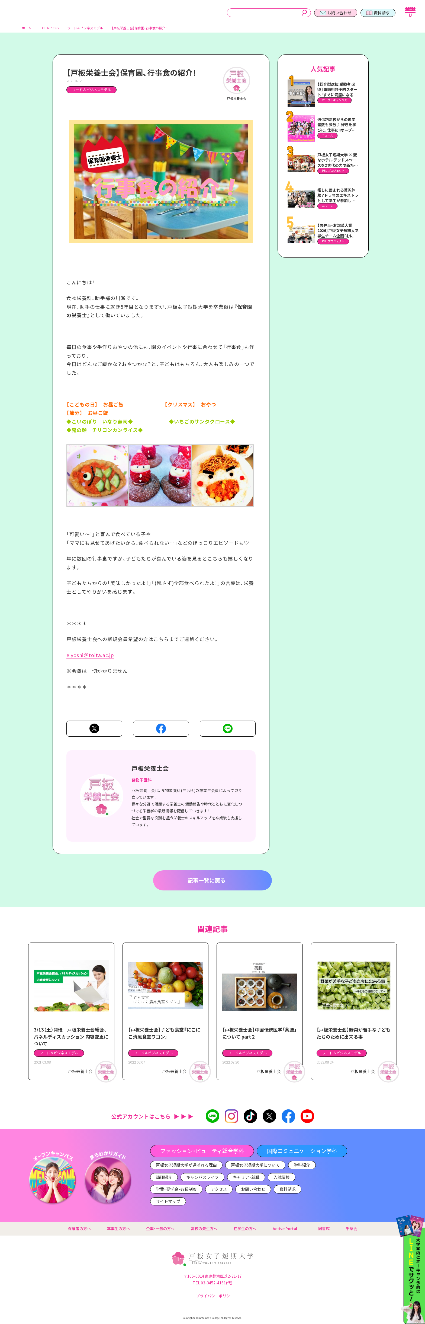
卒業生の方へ (118, 1228)
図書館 (324, 1228)
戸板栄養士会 (150, 770)
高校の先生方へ (204, 1228)
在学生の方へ (245, 1228)
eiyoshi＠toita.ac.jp (90, 657)
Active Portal (287, 1228)
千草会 (351, 1228)
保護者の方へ (79, 1228)
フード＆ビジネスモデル (91, 91)
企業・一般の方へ (160, 1228)
